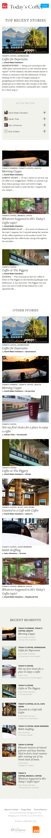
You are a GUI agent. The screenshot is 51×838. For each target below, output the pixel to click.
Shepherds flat (12, 229)
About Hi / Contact (11, 809)
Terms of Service (40, 809)
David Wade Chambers (13, 62)
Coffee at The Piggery (15, 270)
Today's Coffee (9, 56)
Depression (23, 56)
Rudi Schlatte (12, 131)
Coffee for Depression (15, 59)
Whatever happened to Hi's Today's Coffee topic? (23, 221)
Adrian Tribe (11, 119)
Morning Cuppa (11, 171)
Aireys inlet (10, 177)
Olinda (6, 276)
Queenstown (10, 65)
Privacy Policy (26, 809)
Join (45, 5)
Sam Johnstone (13, 125)
